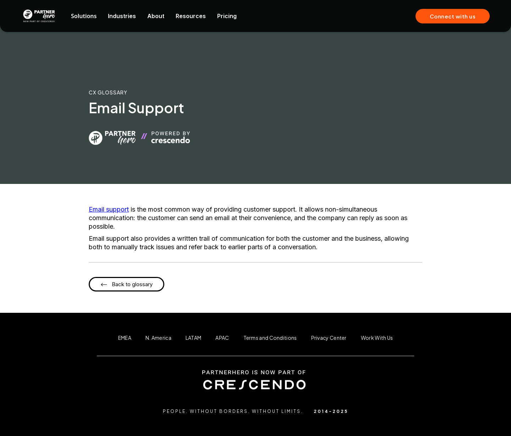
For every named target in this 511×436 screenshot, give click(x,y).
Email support (109, 209)
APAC (222, 337)
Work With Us (377, 337)
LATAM (194, 337)
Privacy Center (329, 337)
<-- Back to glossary (126, 284)
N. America (158, 337)
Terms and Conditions (270, 337)
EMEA (124, 337)
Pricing (227, 16)
